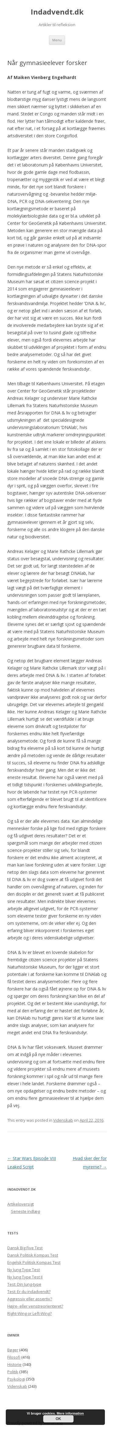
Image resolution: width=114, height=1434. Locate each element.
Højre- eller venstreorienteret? (35, 1306)
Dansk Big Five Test (25, 1247)
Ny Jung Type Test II (25, 1277)
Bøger (12, 1350)
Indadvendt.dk (57, 12)
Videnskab (63, 1120)
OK (58, 1419)
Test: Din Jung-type (24, 1284)
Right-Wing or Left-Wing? (29, 1313)
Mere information (70, 1413)
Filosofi (13, 1357)
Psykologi (16, 1379)
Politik (12, 1371)
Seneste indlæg (25, 1211)
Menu (57, 40)
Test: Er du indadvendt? (28, 1291)
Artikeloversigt (20, 1204)
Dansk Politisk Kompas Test (32, 1255)
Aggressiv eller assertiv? (29, 1299)
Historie (14, 1364)
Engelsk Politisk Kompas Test (33, 1262)
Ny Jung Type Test (23, 1269)
